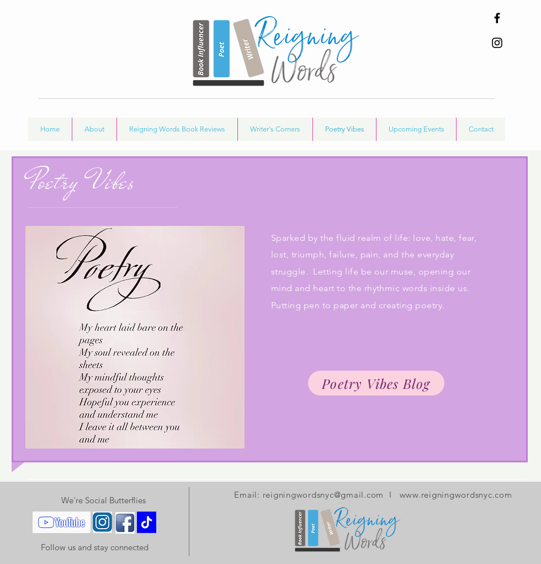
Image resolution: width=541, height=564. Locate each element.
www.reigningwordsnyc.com (456, 494)
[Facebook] (497, 18)
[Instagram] (497, 43)
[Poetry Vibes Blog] (376, 383)
